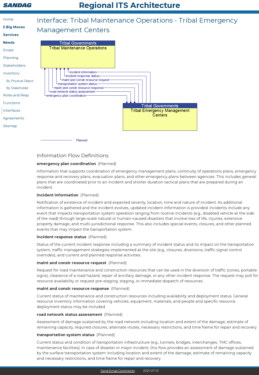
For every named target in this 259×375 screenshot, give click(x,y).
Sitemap (10, 126)
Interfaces (11, 111)
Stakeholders (14, 66)
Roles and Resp (16, 95)
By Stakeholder (17, 88)
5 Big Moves (14, 27)
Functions (11, 103)
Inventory (11, 73)
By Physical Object (20, 81)
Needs (9, 43)
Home (8, 19)
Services (11, 35)
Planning (10, 58)
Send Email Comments (118, 371)
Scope (8, 50)
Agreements (13, 118)
